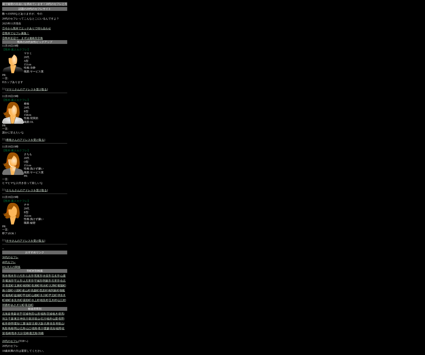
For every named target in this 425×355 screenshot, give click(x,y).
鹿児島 (33, 333)
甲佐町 (27, 295)
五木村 (53, 300)
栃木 (55, 313)
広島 (22, 328)
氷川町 (44, 295)
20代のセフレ (10, 341)
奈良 (52, 323)
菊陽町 (61, 285)
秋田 (31, 313)
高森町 (35, 290)
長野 (61, 318)
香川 (40, 328)
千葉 (11, 318)
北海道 (6, 313)
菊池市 (9, 280)
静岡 (11, 323)
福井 (49, 318)
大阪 (40, 323)
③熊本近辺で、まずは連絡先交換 (22, 38)
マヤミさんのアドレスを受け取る (26, 89)
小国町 (18, 290)
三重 (22, 323)
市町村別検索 (35, 270)
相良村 (44, 300)
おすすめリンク (34, 252)
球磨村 (6, 304)
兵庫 (46, 323)
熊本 (5, 275)
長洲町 (35, 285)
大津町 (53, 285)
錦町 (8, 300)
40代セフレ (9, 262)
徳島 (34, 328)
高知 (52, 328)
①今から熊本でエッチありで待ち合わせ (26, 28)
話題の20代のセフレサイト (34, 8)
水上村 (35, 300)
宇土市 (18, 280)
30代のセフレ (10, 257)
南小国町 (7, 290)
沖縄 (40, 333)
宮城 (25, 313)
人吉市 (29, 275)
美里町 (9, 285)
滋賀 (28, 323)
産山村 (26, 290)
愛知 (17, 323)
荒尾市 (38, 275)
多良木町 (16, 300)
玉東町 (18, 285)
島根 (11, 328)
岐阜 (5, 323)
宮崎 (26, 333)
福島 (43, 313)
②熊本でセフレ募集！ (15, 33)
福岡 (58, 328)
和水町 (44, 285)
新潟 (31, 318)
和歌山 (60, 323)
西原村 (44, 290)
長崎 (8, 333)
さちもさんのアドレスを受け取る (26, 190)
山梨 (55, 318)
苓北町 (29, 304)
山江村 (61, 300)
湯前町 (27, 300)
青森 (13, 313)
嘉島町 (9, 295)
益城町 (18, 295)
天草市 (55, 280)
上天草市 (28, 280)
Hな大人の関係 (11, 267)
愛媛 (46, 328)
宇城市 (38, 280)
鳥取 (5, 328)
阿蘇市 (47, 280)
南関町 (27, 285)
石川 (43, 318)
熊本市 (12, 275)
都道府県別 (34, 308)
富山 (37, 318)
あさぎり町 (17, 304)
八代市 (21, 275)
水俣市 (47, 275)
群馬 (61, 313)
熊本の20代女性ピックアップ (34, 41)
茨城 (49, 313)
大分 (20, 333)
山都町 (35, 295)
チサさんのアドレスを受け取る (25, 240)
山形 (37, 313)
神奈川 (24, 318)
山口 (28, 328)
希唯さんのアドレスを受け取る (25, 139)
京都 (34, 323)
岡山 (17, 328)
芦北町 (53, 295)
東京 (17, 318)
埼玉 (5, 318)
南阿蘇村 (53, 290)
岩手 (19, 313)
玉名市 (55, 275)
